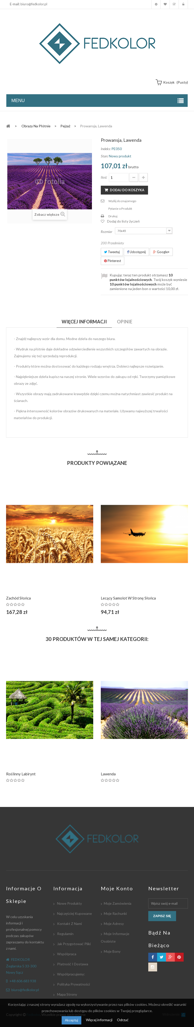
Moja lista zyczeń (165, 4)
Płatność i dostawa (72, 964)
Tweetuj (112, 252)
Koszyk (174, 4)
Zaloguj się (183, 4)
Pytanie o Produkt (120, 208)
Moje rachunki (115, 913)
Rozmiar (107, 232)
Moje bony (112, 951)
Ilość (104, 177)
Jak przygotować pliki (73, 944)
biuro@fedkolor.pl (33, 4)
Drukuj (112, 216)
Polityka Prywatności (73, 984)
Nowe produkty (69, 903)
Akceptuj (71, 1020)
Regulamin (65, 934)
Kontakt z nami (69, 923)
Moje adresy (114, 923)
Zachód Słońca (18, 598)
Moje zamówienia (117, 903)
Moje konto (156, 4)
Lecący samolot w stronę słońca (128, 598)
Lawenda (108, 774)
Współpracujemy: (70, 974)
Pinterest (112, 261)
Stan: (104, 156)
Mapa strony (66, 994)
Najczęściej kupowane (74, 913)
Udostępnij (136, 252)
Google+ (161, 252)
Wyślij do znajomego (122, 201)
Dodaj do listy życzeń (123, 221)
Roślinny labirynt (21, 774)
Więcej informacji (99, 1020)
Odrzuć (123, 1020)
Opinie (124, 321)
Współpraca (66, 954)
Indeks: (106, 149)
